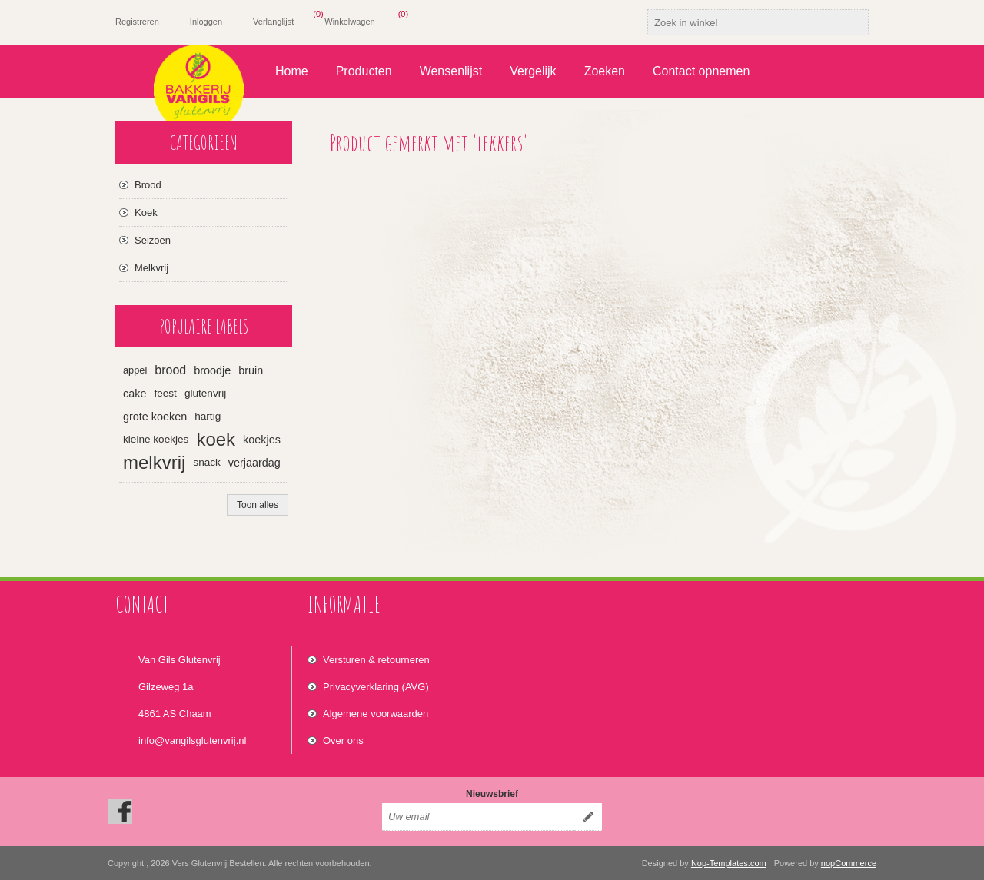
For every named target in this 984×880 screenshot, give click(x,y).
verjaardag (254, 463)
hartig (207, 416)
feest (165, 393)
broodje (212, 370)
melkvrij (154, 462)
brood (170, 370)
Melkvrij (151, 268)
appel (135, 370)
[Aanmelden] (478, 817)
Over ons (343, 740)
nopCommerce (848, 863)
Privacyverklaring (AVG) (376, 686)
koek (215, 439)
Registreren (137, 21)
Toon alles (257, 505)
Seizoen (153, 240)
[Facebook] (120, 811)
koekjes (262, 439)
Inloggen (206, 21)
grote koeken (155, 416)
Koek (146, 212)
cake (134, 393)
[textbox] (744, 22)
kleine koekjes (155, 439)
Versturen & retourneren (376, 660)
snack (207, 462)
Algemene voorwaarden (375, 713)
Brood (148, 185)
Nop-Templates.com (728, 863)
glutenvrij (205, 393)
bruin (250, 370)
